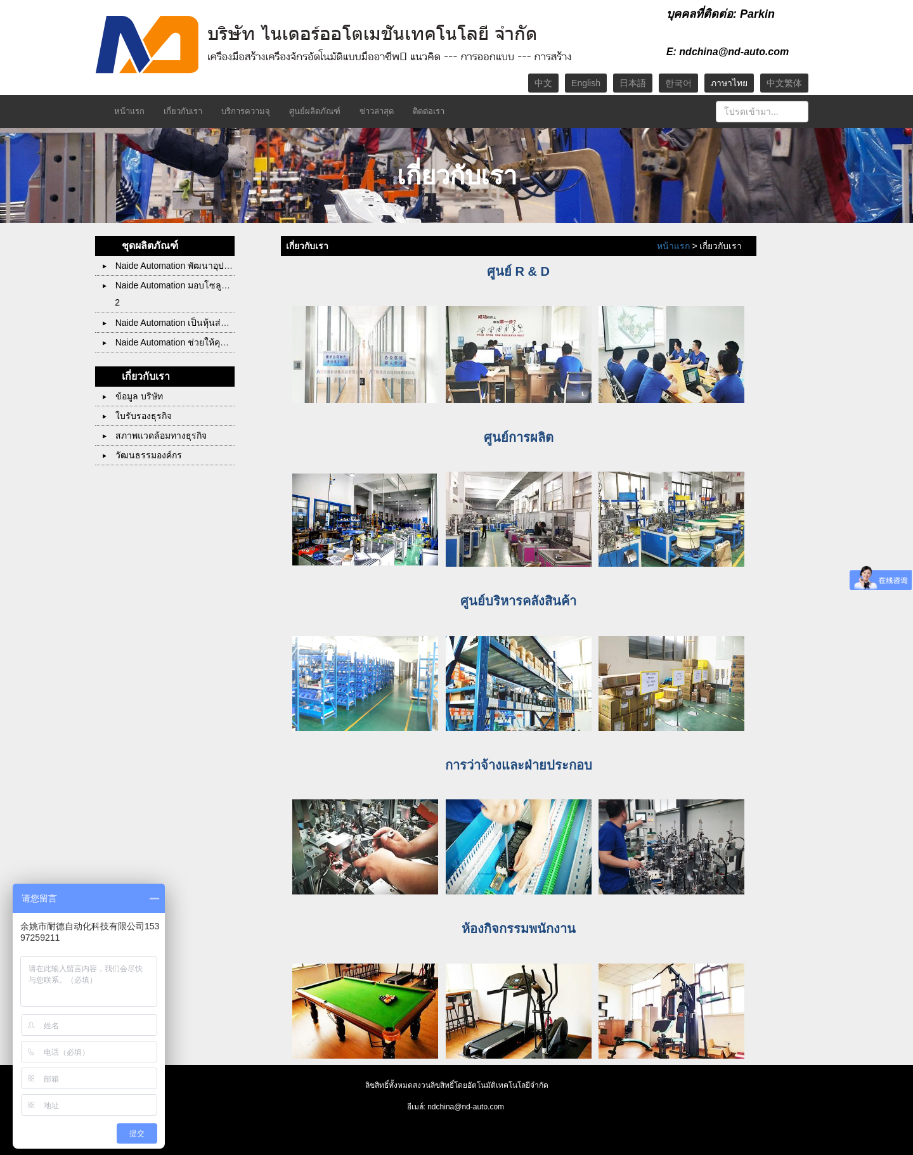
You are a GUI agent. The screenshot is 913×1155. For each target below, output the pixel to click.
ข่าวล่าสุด (376, 111)
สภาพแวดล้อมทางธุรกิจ (155, 435)
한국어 (678, 83)
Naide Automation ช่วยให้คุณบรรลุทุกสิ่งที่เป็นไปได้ (207, 342)
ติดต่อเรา (428, 111)
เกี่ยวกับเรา (183, 111)
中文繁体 (784, 83)
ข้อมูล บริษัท (133, 396)
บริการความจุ (245, 111)
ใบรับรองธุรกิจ (137, 416)
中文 (543, 83)
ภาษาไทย (729, 83)
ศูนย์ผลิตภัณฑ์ (314, 111)
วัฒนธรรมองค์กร (142, 455)
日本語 (632, 83)
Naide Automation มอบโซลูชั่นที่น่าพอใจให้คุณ (199, 285)
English (585, 83)
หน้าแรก (129, 111)
